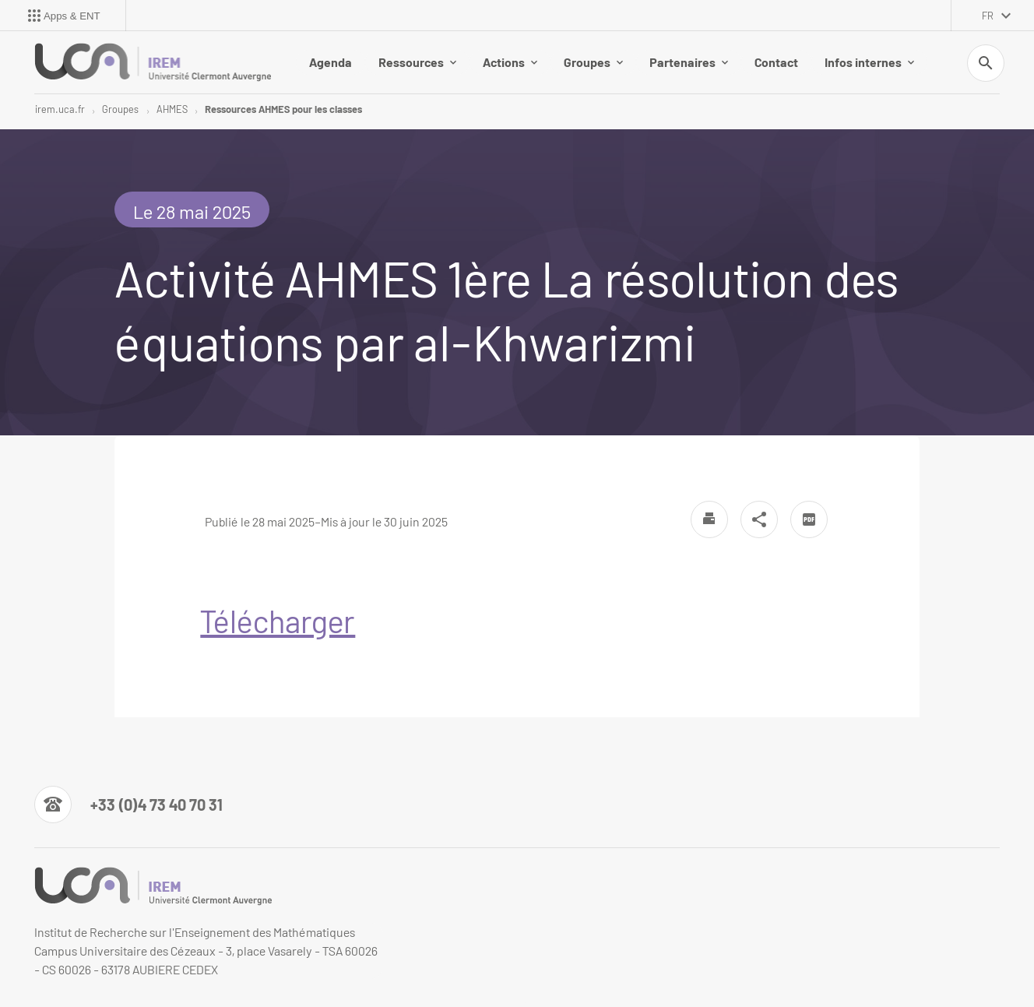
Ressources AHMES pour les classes (283, 109)
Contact (776, 62)
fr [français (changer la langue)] (988, 15)
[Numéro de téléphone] (128, 804)
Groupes (593, 62)
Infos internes (869, 62)
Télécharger (277, 620)
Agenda (330, 62)
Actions (510, 62)
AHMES (172, 109)
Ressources (417, 62)
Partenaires (688, 62)
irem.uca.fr (60, 109)
